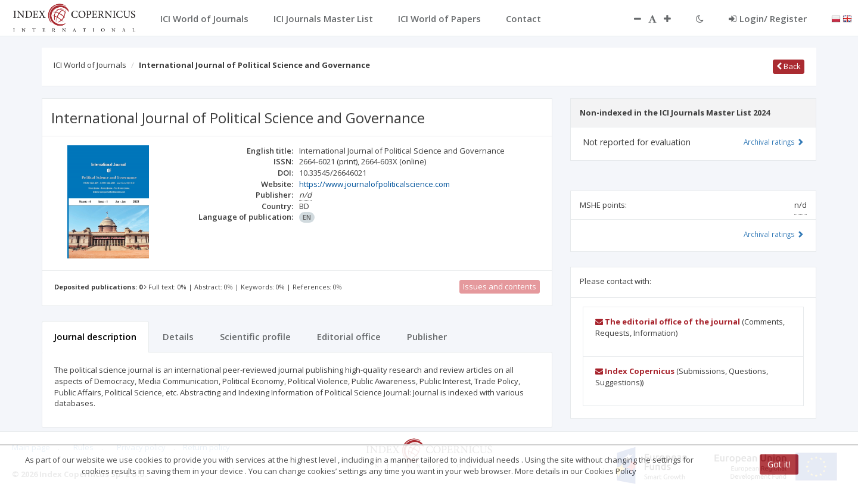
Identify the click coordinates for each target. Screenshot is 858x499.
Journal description (95, 336)
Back (788, 66)
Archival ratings (774, 141)
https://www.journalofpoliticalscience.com (374, 184)
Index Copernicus (634, 371)
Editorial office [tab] (349, 336)
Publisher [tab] (427, 336)
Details (178, 336)
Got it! (779, 464)
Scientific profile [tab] (255, 336)
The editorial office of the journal (667, 321)
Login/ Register (768, 18)
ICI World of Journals (90, 65)
